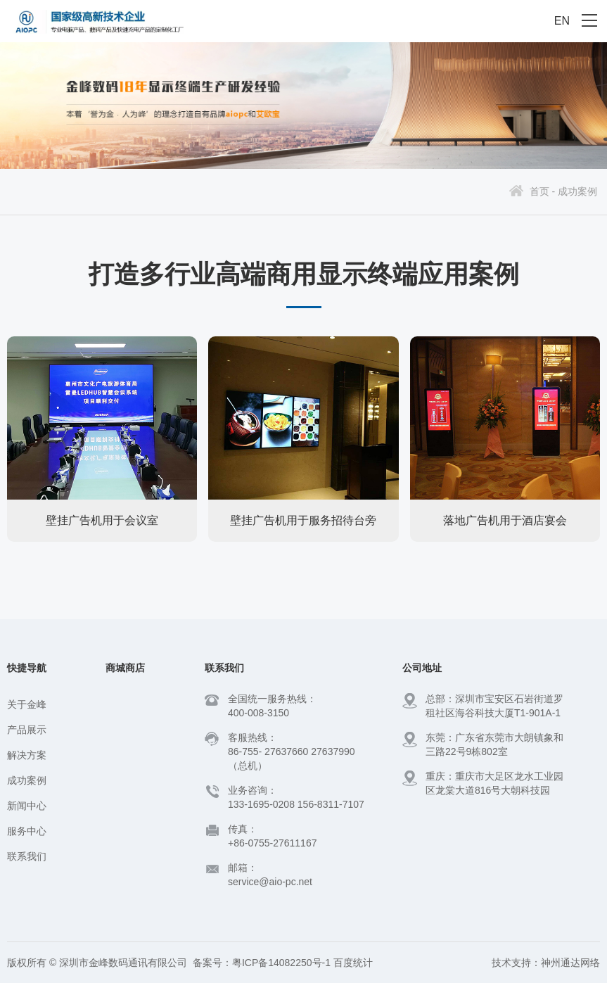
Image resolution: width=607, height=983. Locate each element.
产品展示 (26, 729)
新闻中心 (26, 805)
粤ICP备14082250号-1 (281, 962)
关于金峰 (26, 704)
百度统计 (353, 962)
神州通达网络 (570, 962)
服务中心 (26, 831)
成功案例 (577, 191)
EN (562, 21)
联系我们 (26, 856)
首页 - (543, 191)
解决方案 (26, 755)
